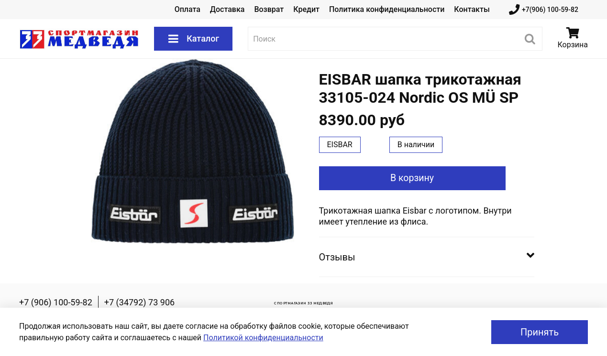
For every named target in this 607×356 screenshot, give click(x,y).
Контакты (471, 9)
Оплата (187, 9)
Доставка (227, 9)
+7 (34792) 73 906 (139, 302)
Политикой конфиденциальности (263, 337)
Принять (539, 332)
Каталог (193, 38)
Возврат (269, 9)
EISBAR (340, 144)
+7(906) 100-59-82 (543, 10)
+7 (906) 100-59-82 (55, 302)
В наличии (416, 144)
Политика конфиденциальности (386, 9)
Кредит (306, 9)
